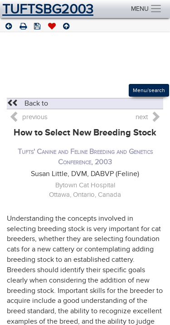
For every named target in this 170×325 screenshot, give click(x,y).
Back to (27, 103)
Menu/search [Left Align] (149, 90)
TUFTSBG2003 (47, 9)
